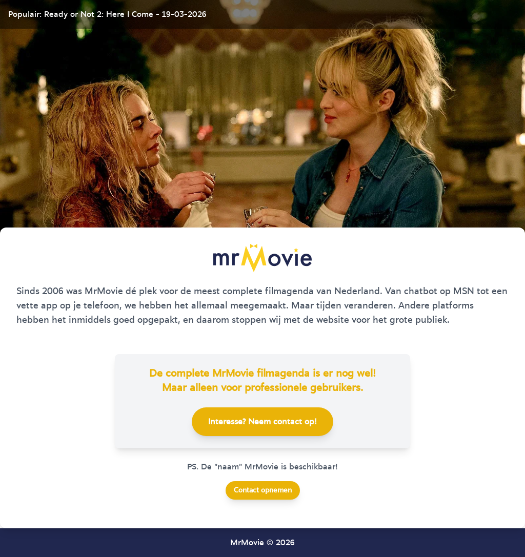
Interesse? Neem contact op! (262, 422)
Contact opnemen (263, 490)
